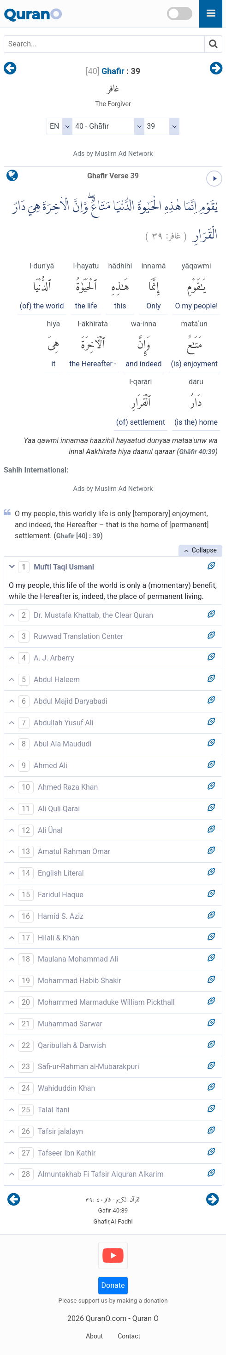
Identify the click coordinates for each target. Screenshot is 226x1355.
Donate (113, 1285)
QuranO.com (106, 1318)
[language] (12, 178)
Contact (129, 1336)
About (94, 1336)
